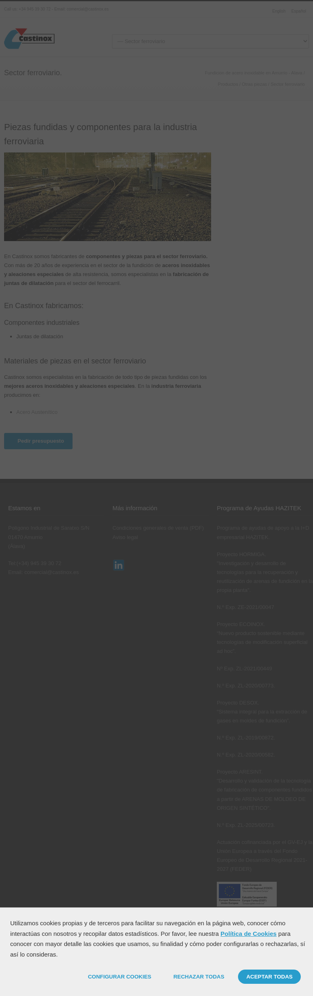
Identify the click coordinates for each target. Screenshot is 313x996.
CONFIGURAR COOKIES (120, 977)
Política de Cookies (248, 933)
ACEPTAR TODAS (269, 977)
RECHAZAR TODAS (198, 977)
